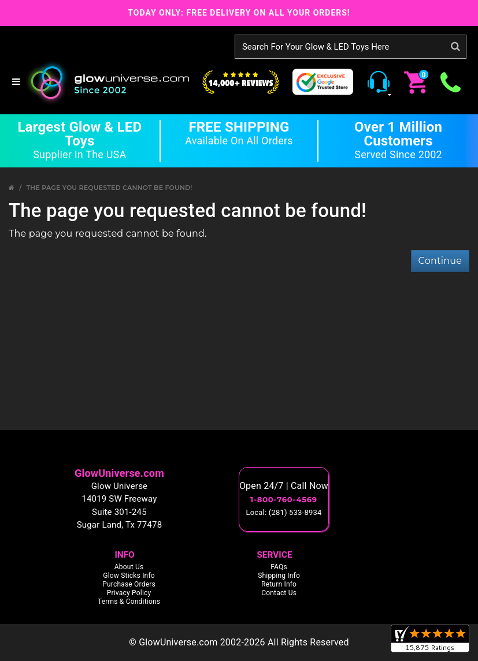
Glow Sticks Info (129, 576)
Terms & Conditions (129, 601)
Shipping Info (279, 576)
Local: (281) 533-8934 (284, 512)
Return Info (279, 584)
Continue (440, 260)
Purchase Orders (128, 584)
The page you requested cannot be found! (109, 188)
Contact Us (279, 593)
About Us (129, 567)
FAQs (279, 567)
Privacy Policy (129, 593)
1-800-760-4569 (283, 499)
